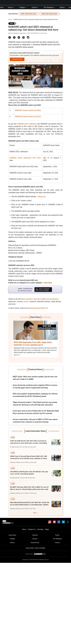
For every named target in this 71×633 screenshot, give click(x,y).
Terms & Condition (40, 548)
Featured (35, 535)
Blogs (47, 529)
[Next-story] (35, 332)
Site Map (40, 529)
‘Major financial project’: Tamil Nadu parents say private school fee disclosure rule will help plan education (35, 403)
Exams (11, 7)
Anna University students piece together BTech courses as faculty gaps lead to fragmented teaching (35, 386)
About (24, 529)
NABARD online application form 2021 (25, 158)
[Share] (9, 37)
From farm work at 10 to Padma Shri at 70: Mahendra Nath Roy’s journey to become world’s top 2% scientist (36, 412)
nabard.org (41, 196)
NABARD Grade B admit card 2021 (28, 116)
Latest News (12, 535)
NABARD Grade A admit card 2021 (28, 110)
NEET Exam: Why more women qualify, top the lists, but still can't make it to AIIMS (35, 378)
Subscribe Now (17, 59)
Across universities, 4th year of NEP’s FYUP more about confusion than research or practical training (35, 420)
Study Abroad (35, 542)
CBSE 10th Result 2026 (49, 14)
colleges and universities (49, 299)
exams (26, 301)
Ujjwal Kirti (17, 355)
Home (10, 19)
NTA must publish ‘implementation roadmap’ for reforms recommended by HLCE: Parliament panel (35, 395)
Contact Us (31, 529)
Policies (57, 542)
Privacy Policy (30, 548)
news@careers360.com (39, 308)
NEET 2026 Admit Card (28, 14)
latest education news (29, 299)
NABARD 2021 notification (27, 124)
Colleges (23, 7)
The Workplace (49, 7)
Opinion (62, 7)
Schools (35, 7)
